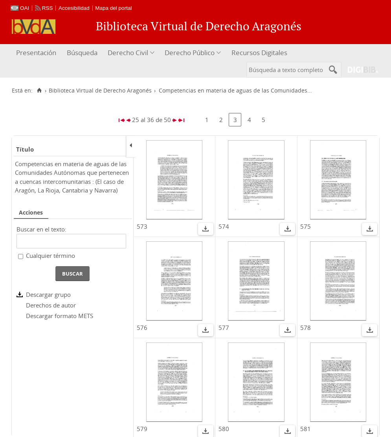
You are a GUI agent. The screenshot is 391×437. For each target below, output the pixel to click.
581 (305, 429)
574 (223, 226)
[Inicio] (39, 90)
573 (142, 226)
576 (142, 327)
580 (223, 429)
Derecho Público (190, 52)
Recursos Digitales (259, 52)
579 (142, 429)
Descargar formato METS (59, 316)
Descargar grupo (48, 294)
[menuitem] (37, 53)
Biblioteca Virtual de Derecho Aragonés (100, 90)
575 (305, 226)
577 (223, 327)
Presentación (36, 52)
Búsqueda (82, 52)
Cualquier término (50, 255)
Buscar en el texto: (41, 229)
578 (305, 327)
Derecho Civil (128, 52)
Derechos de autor (51, 305)
